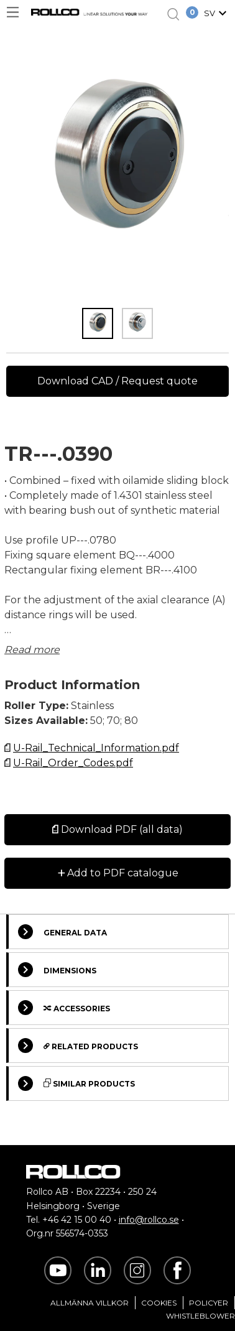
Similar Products (76, 1083)
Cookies (159, 1302)
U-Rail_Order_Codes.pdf (73, 763)
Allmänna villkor (89, 1302)
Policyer (208, 1302)
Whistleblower (200, 1315)
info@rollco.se (149, 1219)
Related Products (78, 1045)
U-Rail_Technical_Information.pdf (96, 748)
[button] (217, 14)
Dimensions (57, 969)
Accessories (64, 1007)
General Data (62, 931)
